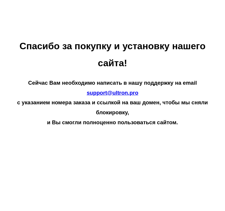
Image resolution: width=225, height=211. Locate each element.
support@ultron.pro (112, 93)
